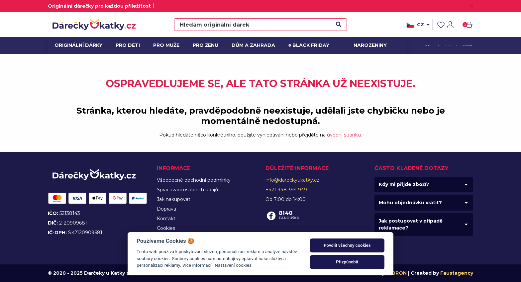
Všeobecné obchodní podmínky (194, 180)
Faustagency (456, 273)
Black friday (308, 45)
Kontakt (166, 219)
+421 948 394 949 (286, 190)
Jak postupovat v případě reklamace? (411, 224)
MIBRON (396, 273)
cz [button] (418, 25)
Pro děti (128, 45)
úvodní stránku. (344, 135)
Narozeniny (370, 45)
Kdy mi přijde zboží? (404, 184)
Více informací (196, 265)
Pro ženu (205, 45)
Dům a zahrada (252, 45)
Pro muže (166, 45)
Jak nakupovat (173, 199)
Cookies (166, 228)
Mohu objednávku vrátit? (410, 203)
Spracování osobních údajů (187, 190)
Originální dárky (76, 45)
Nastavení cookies (233, 265)
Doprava (166, 209)
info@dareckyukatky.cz (292, 180)
